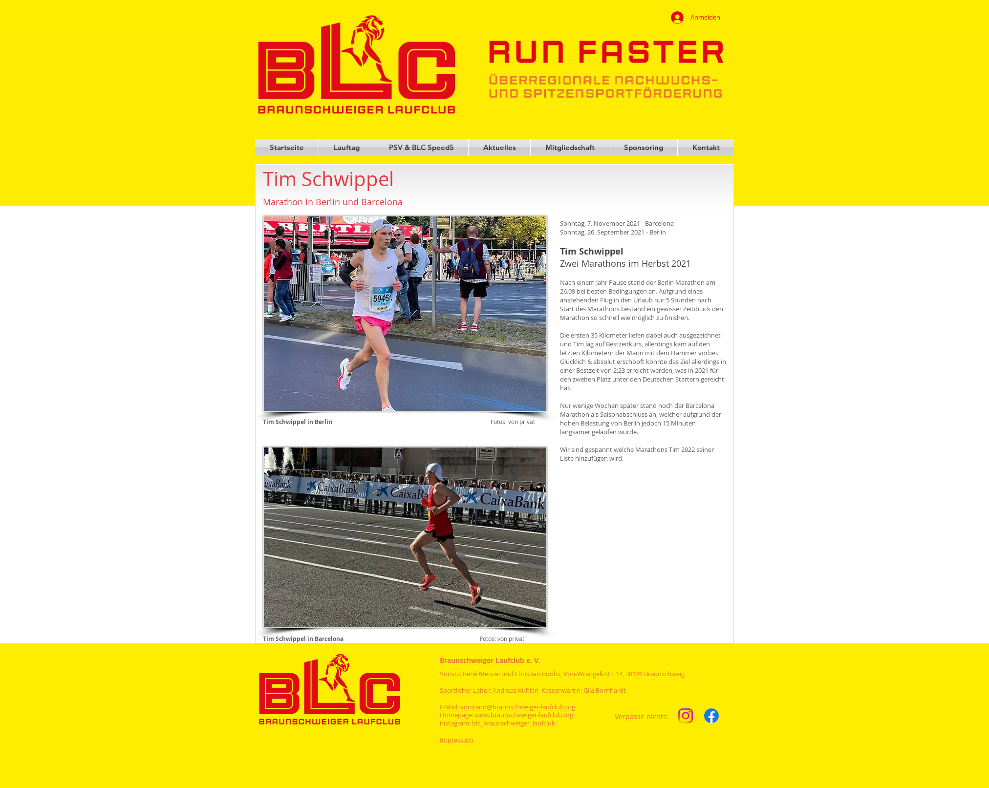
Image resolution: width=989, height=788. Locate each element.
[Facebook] (711, 715)
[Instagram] (685, 715)
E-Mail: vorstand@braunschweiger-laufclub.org (507, 707)
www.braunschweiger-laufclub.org (524, 714)
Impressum (456, 739)
